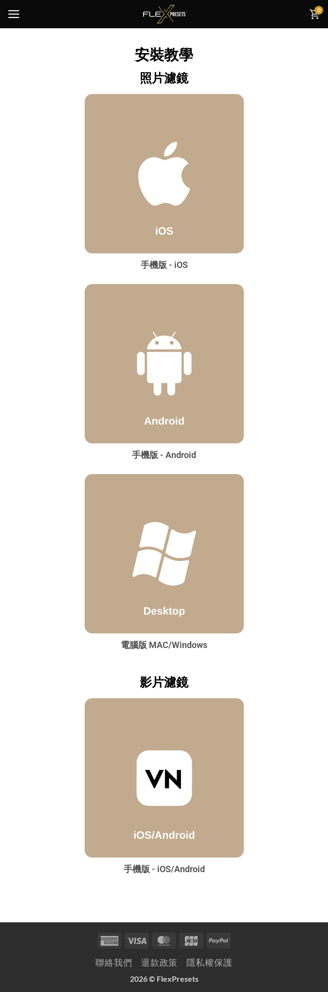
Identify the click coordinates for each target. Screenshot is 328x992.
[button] (13, 14)
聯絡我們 (113, 962)
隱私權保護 (209, 962)
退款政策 (159, 962)
